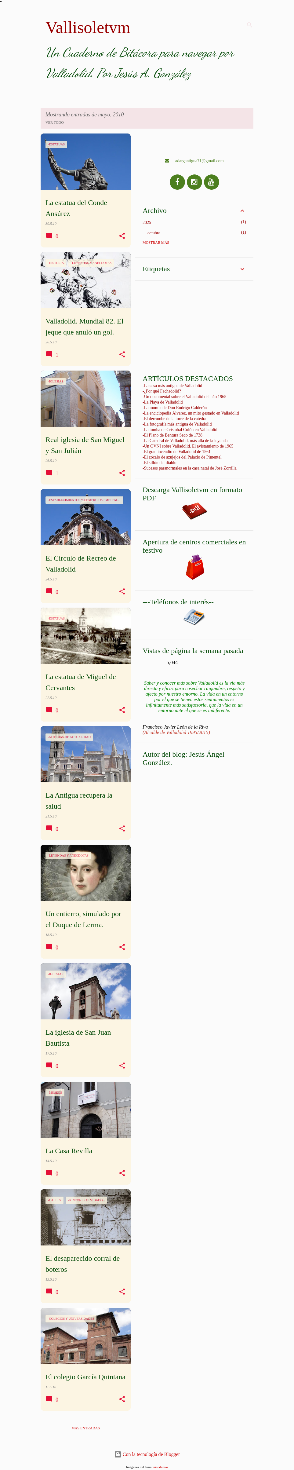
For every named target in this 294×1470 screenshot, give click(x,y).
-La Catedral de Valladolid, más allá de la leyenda (185, 440)
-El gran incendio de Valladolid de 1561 (177, 451)
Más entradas (85, 1428)
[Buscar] (249, 25)
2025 (147, 222)
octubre (153, 233)
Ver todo (54, 122)
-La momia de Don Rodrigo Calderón (175, 407)
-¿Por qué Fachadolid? (162, 391)
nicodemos (160, 1467)
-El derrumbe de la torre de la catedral (175, 418)
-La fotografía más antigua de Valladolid (177, 424)
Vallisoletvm (87, 27)
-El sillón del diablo (159, 462)
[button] (122, 236)
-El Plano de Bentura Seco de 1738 (172, 435)
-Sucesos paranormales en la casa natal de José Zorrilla (190, 468)
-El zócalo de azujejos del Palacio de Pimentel (182, 457)
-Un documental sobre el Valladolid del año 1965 (185, 396)
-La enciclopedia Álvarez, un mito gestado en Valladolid (191, 413)
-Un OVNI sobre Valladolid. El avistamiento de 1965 (188, 446)
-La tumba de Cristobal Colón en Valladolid (180, 429)
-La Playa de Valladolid (163, 402)
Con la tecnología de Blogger (147, 1454)
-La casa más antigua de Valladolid (172, 385)
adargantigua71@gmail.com (194, 161)
